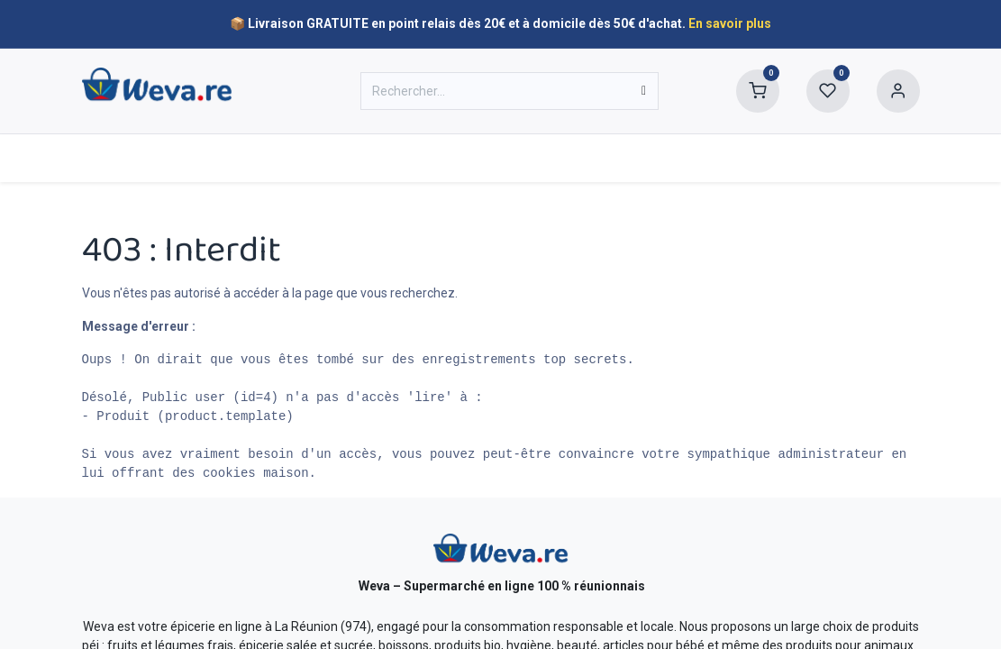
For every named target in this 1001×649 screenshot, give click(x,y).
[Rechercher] (644, 91)
